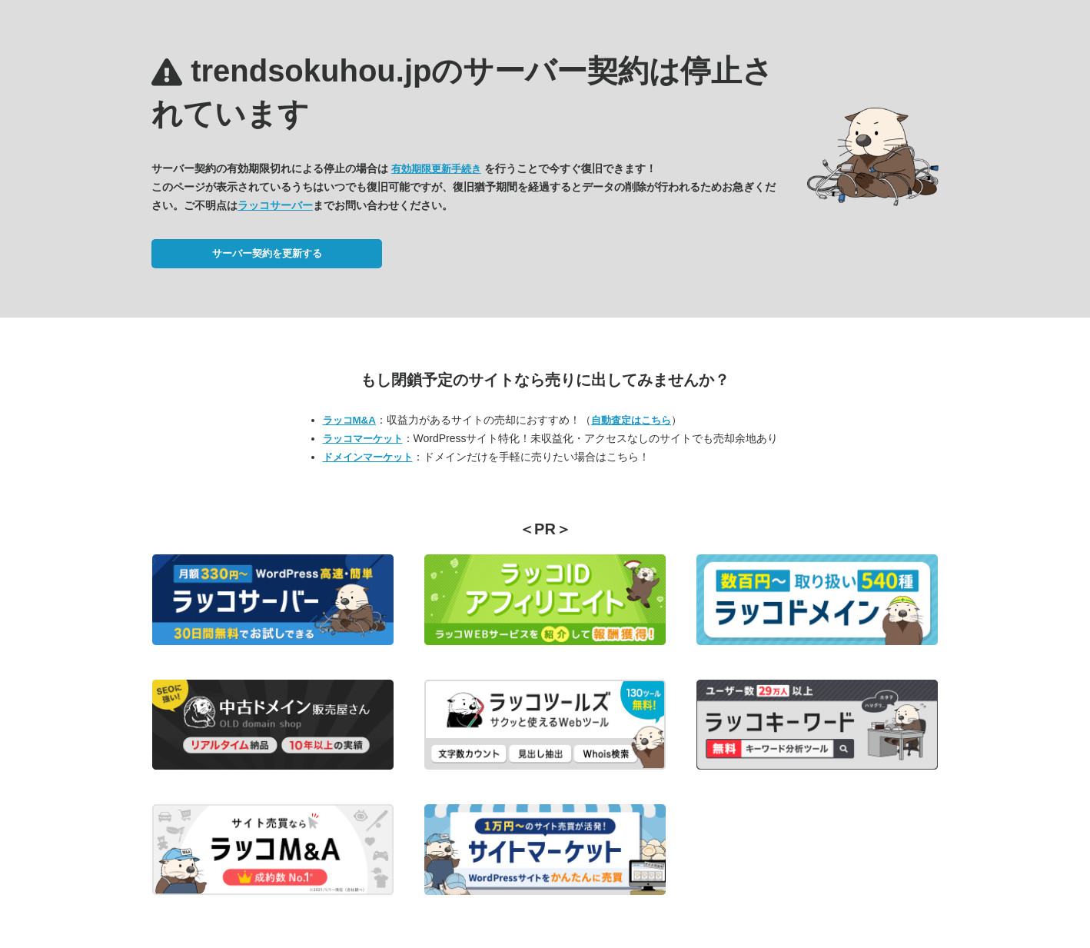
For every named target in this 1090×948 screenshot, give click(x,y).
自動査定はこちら (631, 420)
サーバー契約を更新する (267, 253)
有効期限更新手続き (436, 169)
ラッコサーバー (275, 205)
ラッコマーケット (363, 438)
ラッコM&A (349, 420)
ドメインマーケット (368, 457)
